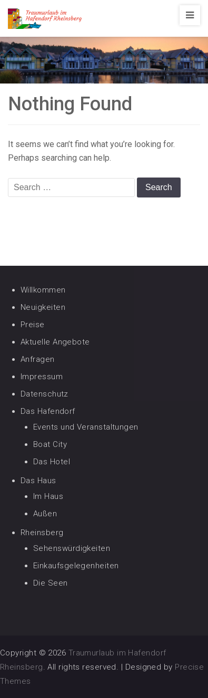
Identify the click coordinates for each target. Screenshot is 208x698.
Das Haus (38, 480)
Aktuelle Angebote (55, 342)
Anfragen (38, 359)
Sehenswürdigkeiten (71, 548)
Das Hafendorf (48, 411)
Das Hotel (51, 461)
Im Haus (48, 496)
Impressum (42, 376)
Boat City (50, 444)
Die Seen (50, 583)
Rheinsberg (42, 532)
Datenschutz (44, 394)
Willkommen (43, 290)
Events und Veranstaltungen (85, 427)
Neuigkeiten (43, 307)
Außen (45, 513)
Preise (33, 324)
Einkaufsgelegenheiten (75, 565)
